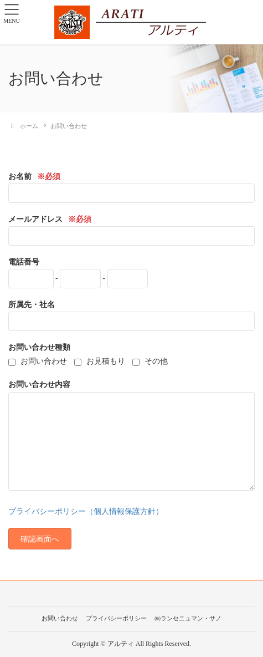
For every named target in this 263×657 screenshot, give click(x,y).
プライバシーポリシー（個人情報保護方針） (85, 511)
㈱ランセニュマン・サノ (187, 618)
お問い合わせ (60, 618)
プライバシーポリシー (116, 618)
